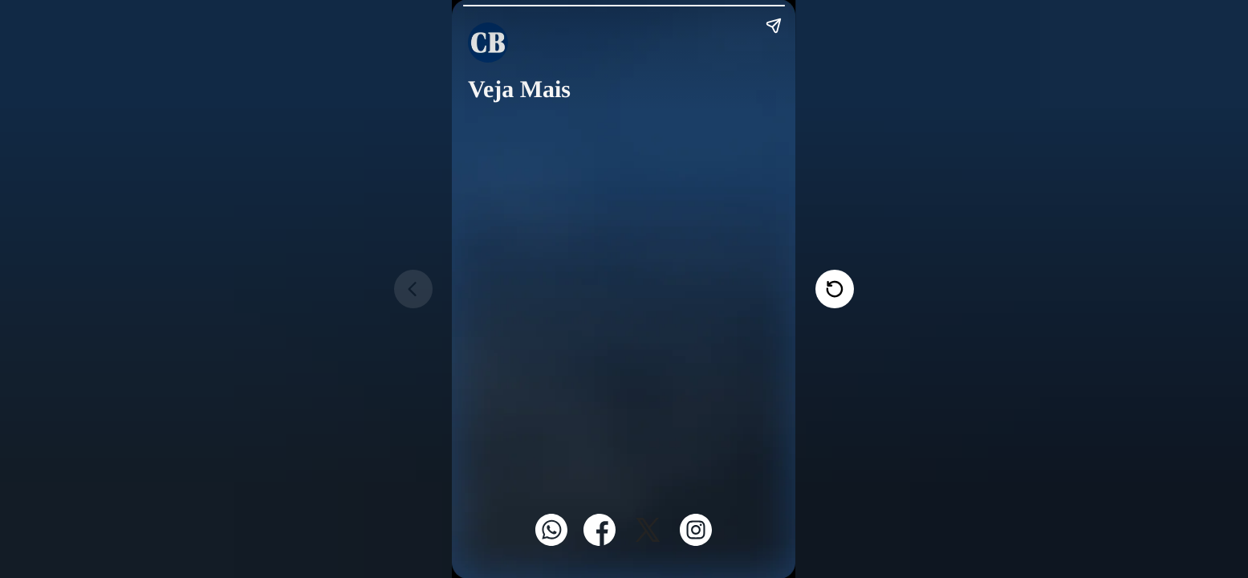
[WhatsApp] (551, 541)
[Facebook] (599, 541)
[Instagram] (696, 541)
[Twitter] (648, 541)
